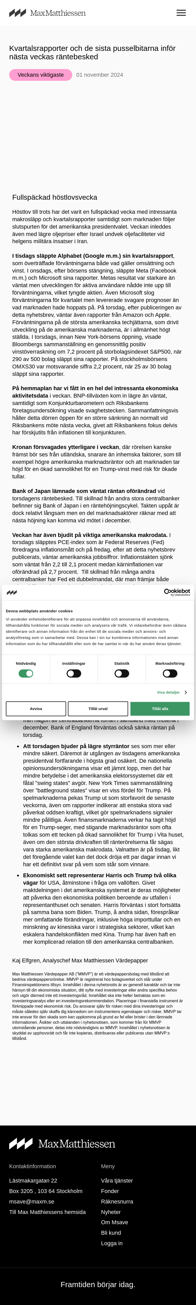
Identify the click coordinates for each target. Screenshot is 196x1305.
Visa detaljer (168, 692)
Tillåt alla (160, 708)
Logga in (111, 1243)
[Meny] (181, 13)
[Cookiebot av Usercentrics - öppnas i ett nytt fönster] (167, 592)
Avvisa (36, 708)
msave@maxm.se (31, 1201)
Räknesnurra (117, 1201)
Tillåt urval (98, 708)
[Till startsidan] (53, 13)
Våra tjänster (117, 1180)
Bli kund (111, 1233)
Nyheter (111, 1212)
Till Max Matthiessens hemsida (47, 1212)
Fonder (110, 1191)
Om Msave (114, 1222)
